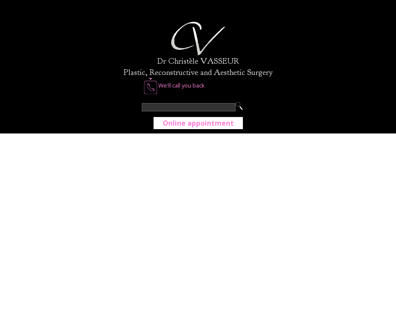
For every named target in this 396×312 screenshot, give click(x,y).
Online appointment (198, 123)
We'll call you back (174, 86)
